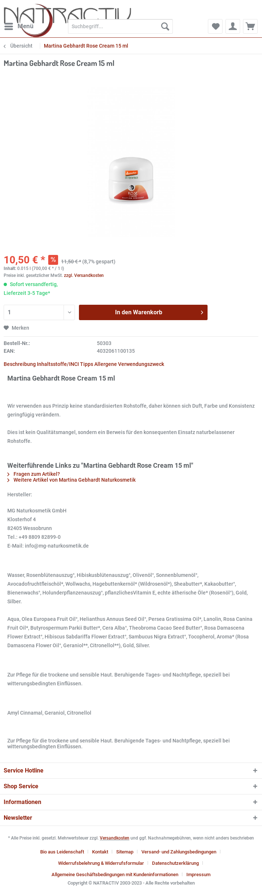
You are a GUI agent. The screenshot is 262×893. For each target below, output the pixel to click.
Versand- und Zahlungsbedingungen (178, 852)
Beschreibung (20, 364)
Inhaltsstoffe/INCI (58, 364)
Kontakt (100, 852)
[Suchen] (165, 26)
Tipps (86, 364)
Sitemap (124, 852)
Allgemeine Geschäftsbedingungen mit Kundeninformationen (115, 874)
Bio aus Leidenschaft (62, 852)
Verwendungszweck (141, 364)
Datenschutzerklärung (175, 863)
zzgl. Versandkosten (84, 275)
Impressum (198, 874)
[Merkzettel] (215, 26)
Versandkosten (114, 838)
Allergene (105, 364)
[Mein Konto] (232, 26)
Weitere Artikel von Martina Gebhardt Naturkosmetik (71, 480)
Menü (19, 25)
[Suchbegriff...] (120, 26)
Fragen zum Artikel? (33, 474)
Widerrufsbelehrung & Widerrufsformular (101, 863)
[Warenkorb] (250, 26)
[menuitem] (18, 26)
